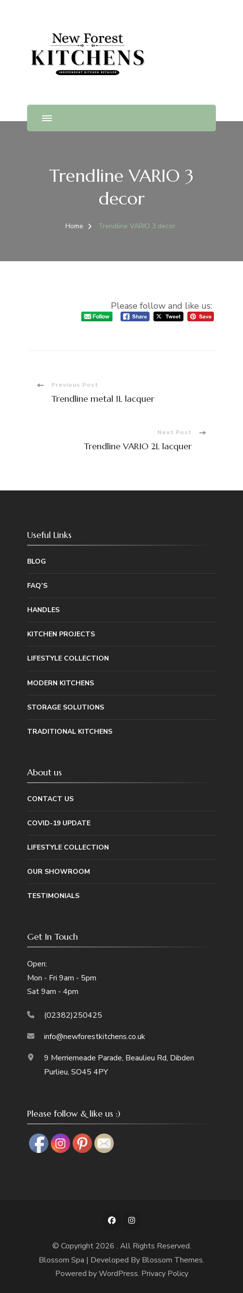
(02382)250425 (73, 1015)
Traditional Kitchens (69, 731)
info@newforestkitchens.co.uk (94, 1036)
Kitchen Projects (61, 634)
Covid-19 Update (59, 823)
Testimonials (53, 895)
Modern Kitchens (60, 683)
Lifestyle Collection (68, 658)
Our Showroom (58, 871)
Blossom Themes (172, 1260)
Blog (36, 561)
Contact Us (50, 799)
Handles (43, 610)
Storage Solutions (65, 707)
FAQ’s (37, 585)
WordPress (118, 1273)
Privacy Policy (164, 1273)
